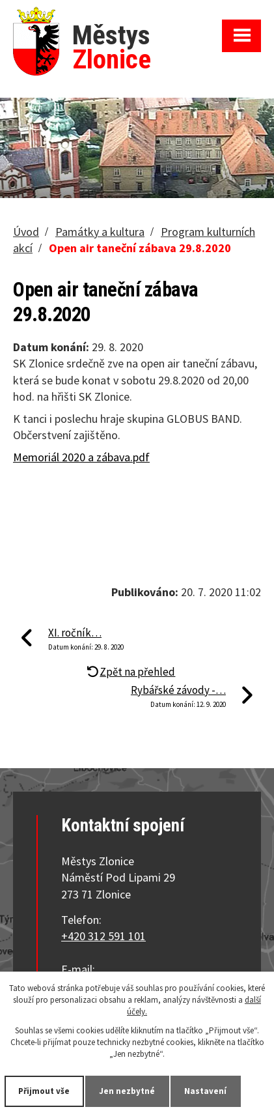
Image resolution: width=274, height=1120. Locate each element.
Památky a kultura (99, 231)
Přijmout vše (44, 1091)
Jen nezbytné (128, 1091)
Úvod (26, 231)
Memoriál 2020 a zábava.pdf (81, 457)
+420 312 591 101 (103, 935)
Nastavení (206, 1091)
